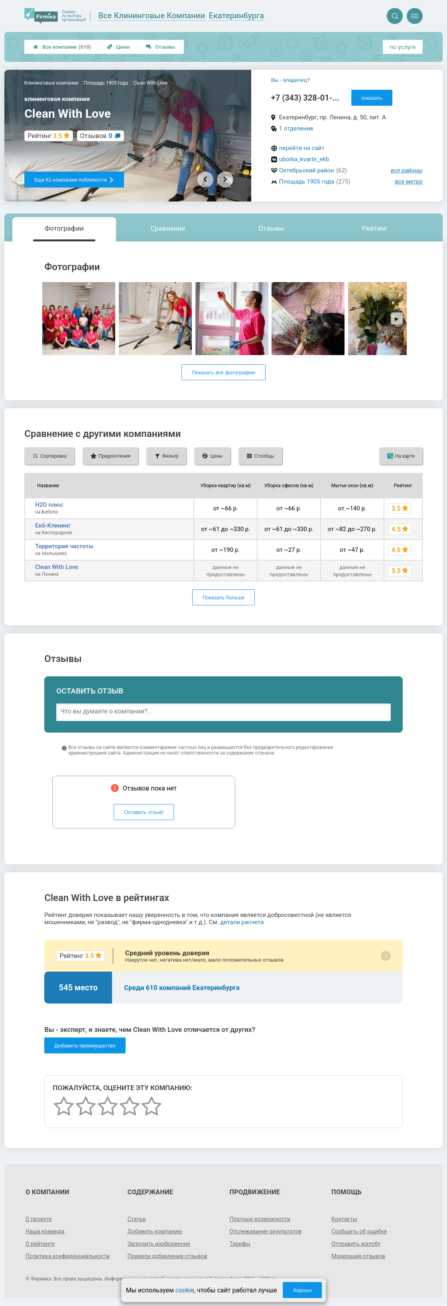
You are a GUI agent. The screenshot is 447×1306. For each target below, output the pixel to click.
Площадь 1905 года (306, 181)
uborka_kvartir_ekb (304, 159)
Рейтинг (375, 228)
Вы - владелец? (290, 80)
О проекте (39, 1219)
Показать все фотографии (223, 372)
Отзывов (96, 136)
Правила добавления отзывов (167, 1256)
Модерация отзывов (358, 1256)
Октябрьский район (306, 170)
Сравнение (167, 228)
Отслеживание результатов (266, 1231)
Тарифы (240, 1244)
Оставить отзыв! (143, 812)
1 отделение (296, 128)
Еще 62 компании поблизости (74, 180)
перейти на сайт (302, 148)
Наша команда (45, 1231)
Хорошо (302, 1290)
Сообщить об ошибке (359, 1231)
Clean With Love (56, 567)
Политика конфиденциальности (68, 1256)
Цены (118, 47)
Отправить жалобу (355, 1244)
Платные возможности (260, 1219)
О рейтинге (40, 1244)
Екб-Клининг (53, 525)
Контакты (344, 1219)
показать (371, 98)
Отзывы (160, 47)
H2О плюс (49, 504)
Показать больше (223, 598)
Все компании (62, 47)
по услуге (403, 47)
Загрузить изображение (159, 1244)
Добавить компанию (155, 1231)
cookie (184, 1290)
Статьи (137, 1219)
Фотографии (64, 228)
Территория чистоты (64, 546)
